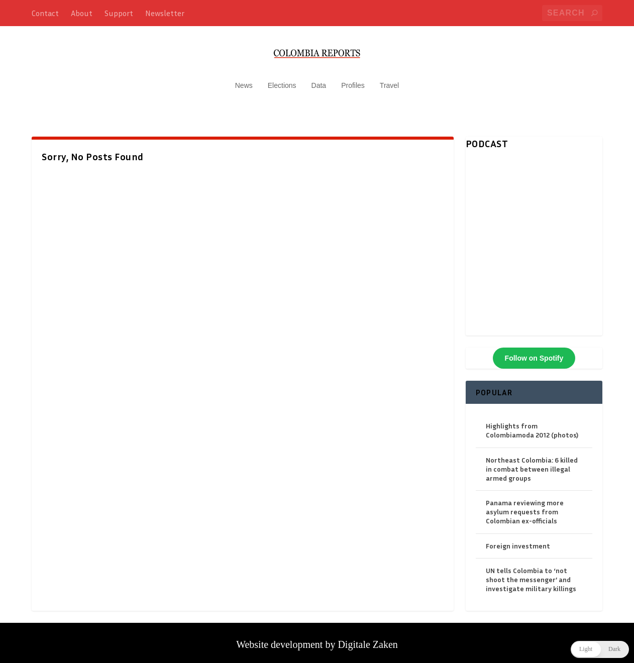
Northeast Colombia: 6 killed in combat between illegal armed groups (532, 464)
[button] (600, 649)
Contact (45, 13)
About (81, 13)
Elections (282, 80)
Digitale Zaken (367, 639)
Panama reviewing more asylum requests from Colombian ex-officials (525, 506)
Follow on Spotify (534, 353)
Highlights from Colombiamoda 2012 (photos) (532, 425)
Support (118, 13)
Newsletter (164, 13)
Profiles (353, 80)
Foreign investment (518, 540)
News (244, 80)
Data (319, 80)
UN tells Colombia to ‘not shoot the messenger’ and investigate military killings (531, 574)
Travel (389, 80)
